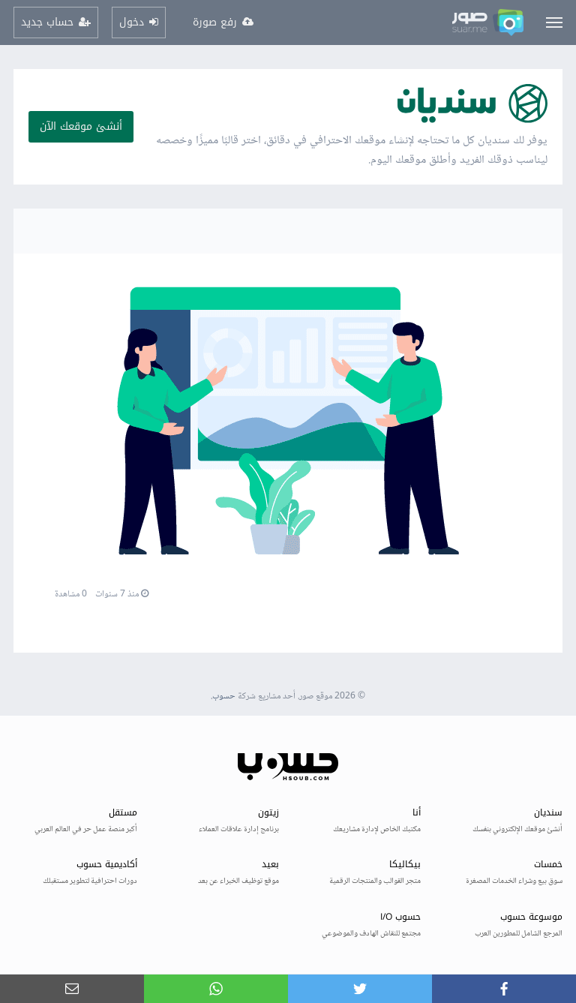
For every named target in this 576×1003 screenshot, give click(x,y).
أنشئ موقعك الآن (81, 126)
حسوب (224, 696)
